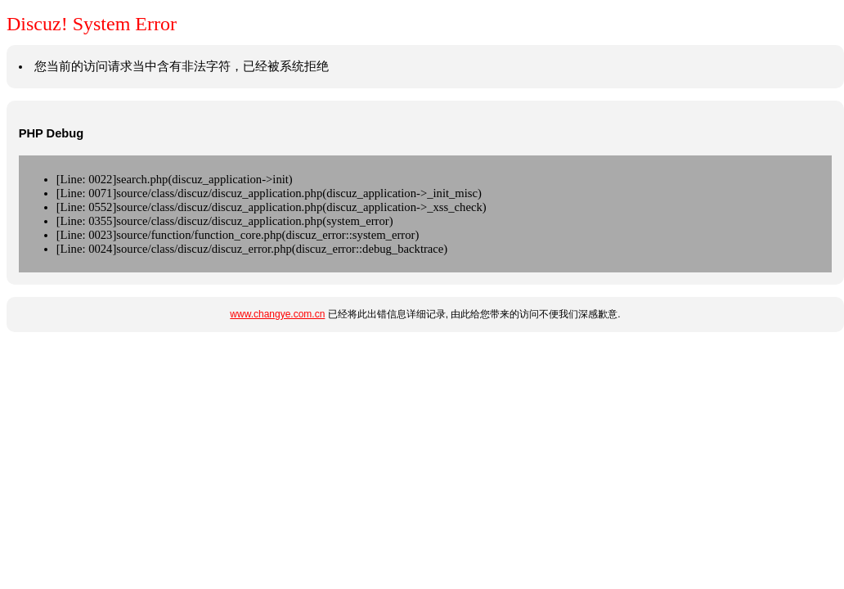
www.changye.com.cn (277, 314)
